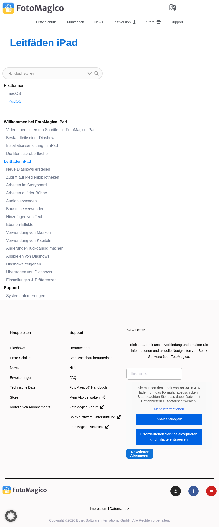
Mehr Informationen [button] (169, 409)
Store (153, 22)
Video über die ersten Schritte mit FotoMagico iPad (51, 130)
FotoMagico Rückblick (89, 427)
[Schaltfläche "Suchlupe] (96, 73)
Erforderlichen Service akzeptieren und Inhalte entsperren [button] (168, 436)
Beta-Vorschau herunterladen (91, 358)
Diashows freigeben (23, 264)
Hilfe (72, 368)
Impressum (98, 509)
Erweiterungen (21, 378)
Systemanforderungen (25, 296)
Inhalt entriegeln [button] (169, 419)
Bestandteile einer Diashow (30, 138)
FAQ (72, 378)
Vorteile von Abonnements (30, 407)
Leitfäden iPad (17, 161)
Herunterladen (80, 348)
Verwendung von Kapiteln (28, 240)
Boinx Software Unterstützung (95, 417)
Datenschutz (119, 509)
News (98, 22)
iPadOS (14, 101)
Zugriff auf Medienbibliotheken (32, 177)
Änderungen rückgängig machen (34, 248)
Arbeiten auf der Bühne (26, 193)
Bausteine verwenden (25, 209)
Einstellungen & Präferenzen (31, 280)
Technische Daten (23, 387)
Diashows (17, 348)
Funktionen (75, 22)
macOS (14, 93)
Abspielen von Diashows (27, 256)
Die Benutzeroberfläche (27, 153)
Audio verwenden (21, 201)
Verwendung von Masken (28, 232)
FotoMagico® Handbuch (88, 387)
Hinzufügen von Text (24, 217)
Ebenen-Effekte (19, 225)
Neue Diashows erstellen (28, 169)
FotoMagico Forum (86, 407)
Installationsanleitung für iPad (32, 145)
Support (177, 22)
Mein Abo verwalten (87, 397)
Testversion (124, 22)
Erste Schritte (46, 22)
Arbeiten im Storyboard (26, 185)
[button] (11, 516)
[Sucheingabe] (47, 73)
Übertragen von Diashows (29, 272)
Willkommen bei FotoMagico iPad (35, 122)
